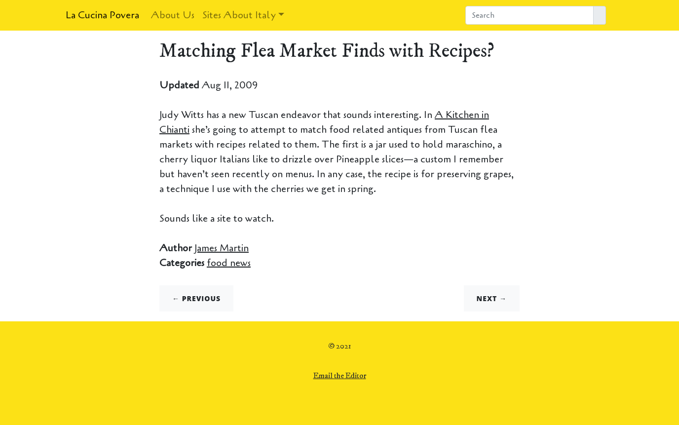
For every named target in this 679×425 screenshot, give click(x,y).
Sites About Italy (239, 15)
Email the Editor (339, 376)
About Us (172, 15)
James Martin (221, 248)
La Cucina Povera (102, 15)
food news (229, 263)
